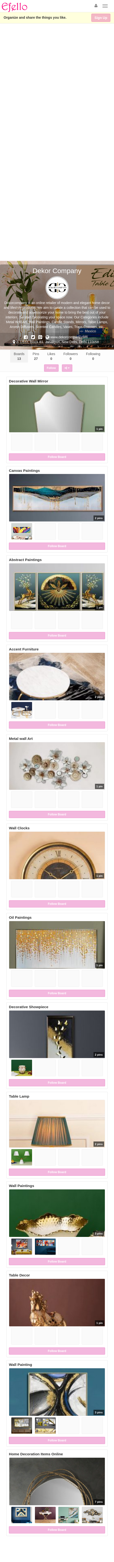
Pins (36, 356)
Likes (51, 356)
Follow (51, 368)
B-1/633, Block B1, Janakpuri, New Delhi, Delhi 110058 (56, 342)
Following (93, 356)
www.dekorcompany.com (66, 337)
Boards (19, 356)
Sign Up (100, 18)
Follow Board (57, 457)
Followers (70, 356)
